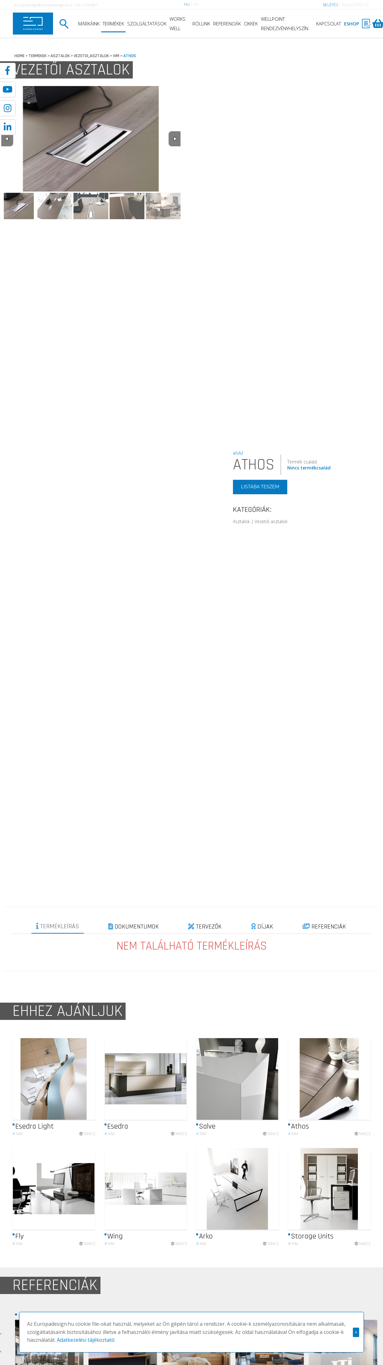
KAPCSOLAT (328, 23)
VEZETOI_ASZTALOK (91, 56)
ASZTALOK (60, 56)
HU (187, 4)
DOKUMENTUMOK (133, 927)
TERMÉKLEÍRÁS (57, 926)
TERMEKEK (37, 56)
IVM (116, 56)
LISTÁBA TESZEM (260, 487)
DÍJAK (262, 927)
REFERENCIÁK (227, 23)
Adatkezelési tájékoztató (86, 1339)
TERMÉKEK (113, 23)
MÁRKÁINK (89, 23)
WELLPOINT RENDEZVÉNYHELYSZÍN (284, 23)
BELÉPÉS (330, 5)
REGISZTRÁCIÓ (355, 5)
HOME (19, 56)
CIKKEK (251, 23)
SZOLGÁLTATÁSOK (146, 23)
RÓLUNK (201, 23)
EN (196, 4)
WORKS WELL (178, 23)
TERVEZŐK (205, 927)
